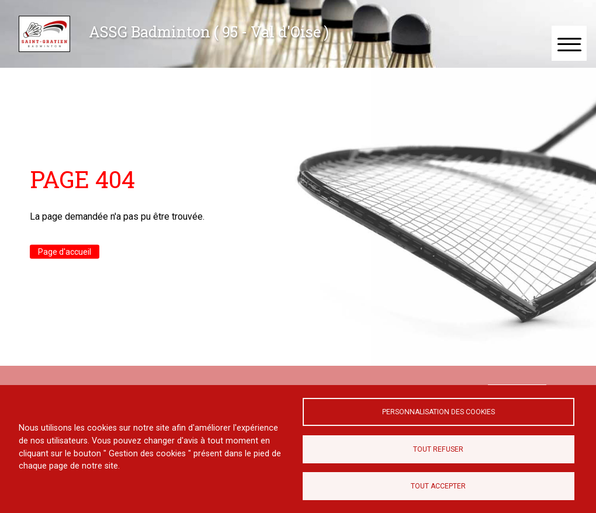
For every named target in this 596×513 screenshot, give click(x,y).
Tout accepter (438, 486)
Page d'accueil (64, 251)
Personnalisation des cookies (438, 412)
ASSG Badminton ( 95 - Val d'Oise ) (209, 31)
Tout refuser (438, 449)
